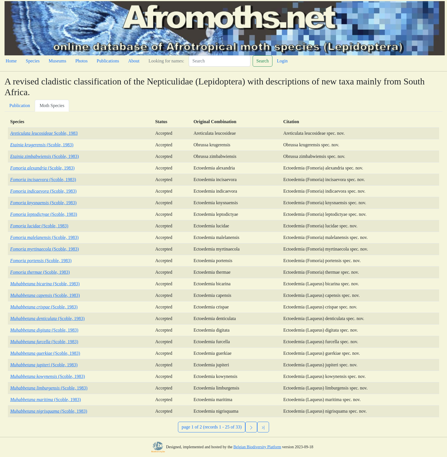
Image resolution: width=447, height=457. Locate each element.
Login (282, 60)
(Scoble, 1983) (41, 144)
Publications (108, 60)
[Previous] (263, 427)
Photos (81, 60)
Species (33, 60)
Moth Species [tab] (52, 105)
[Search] (219, 61)
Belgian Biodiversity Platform (257, 447)
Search (262, 60)
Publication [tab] (19, 105)
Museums (57, 60)
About (133, 60)
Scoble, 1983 (44, 133)
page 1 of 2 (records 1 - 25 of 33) (212, 427)
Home (11, 60)
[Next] (251, 427)
